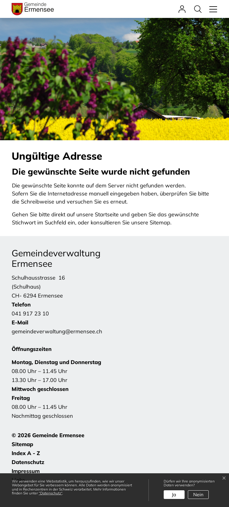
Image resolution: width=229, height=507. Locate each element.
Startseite (107, 214)
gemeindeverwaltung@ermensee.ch (57, 331)
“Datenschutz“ (50, 493)
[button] (199, 9)
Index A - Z (26, 453)
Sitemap (22, 444)
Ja (174, 494)
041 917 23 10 (30, 313)
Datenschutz (28, 462)
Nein (198, 494)
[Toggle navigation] (212, 9)
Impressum (26, 471)
